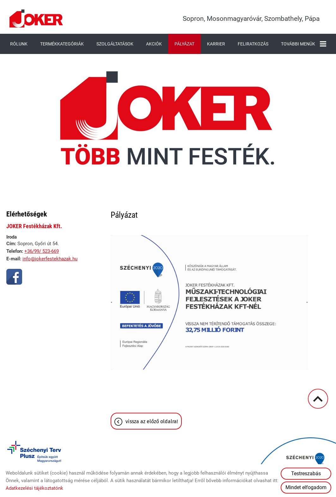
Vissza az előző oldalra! (151, 421)
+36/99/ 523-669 (41, 251)
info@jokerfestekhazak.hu (49, 259)
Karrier (216, 43)
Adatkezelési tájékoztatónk (34, 488)
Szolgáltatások (114, 43)
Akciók (154, 43)
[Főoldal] (36, 18)
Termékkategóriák (62, 43)
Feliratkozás (253, 43)
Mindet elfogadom (306, 487)
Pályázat (184, 43)
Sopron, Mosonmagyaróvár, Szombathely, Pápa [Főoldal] (251, 18)
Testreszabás (306, 473)
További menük (303, 44)
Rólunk (18, 43)
